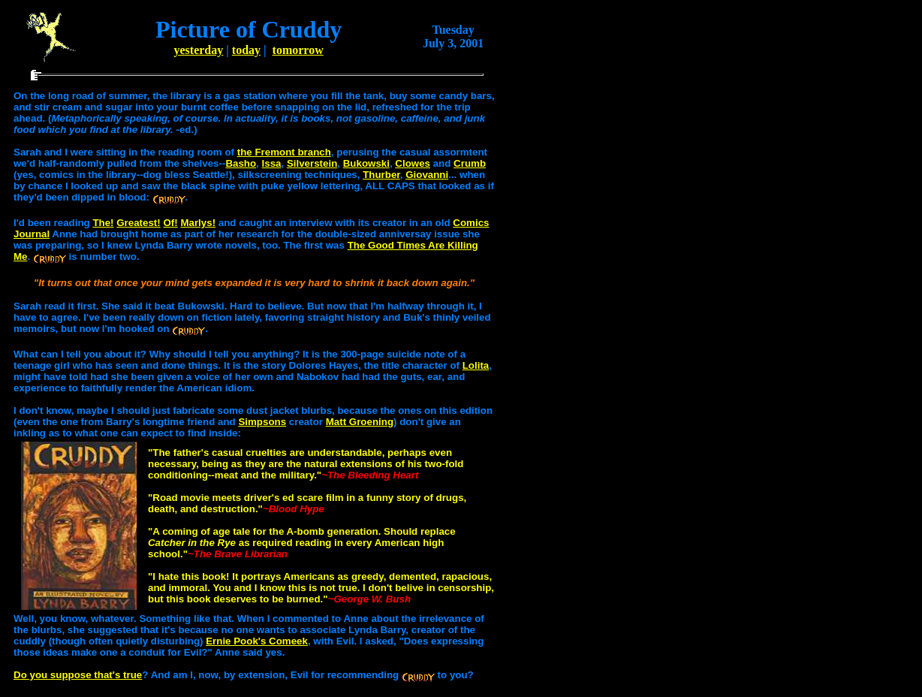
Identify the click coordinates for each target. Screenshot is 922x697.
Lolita (476, 365)
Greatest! (138, 222)
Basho (240, 163)
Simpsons (262, 421)
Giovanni (426, 174)
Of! (170, 222)
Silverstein (312, 163)
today (246, 50)
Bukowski (366, 163)
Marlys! (197, 222)
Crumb (469, 163)
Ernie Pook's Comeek (257, 641)
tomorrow (298, 50)
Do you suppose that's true (78, 674)
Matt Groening (359, 421)
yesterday (199, 50)
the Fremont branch (284, 152)
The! (102, 222)
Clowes (412, 163)
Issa (272, 163)
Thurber (381, 174)
